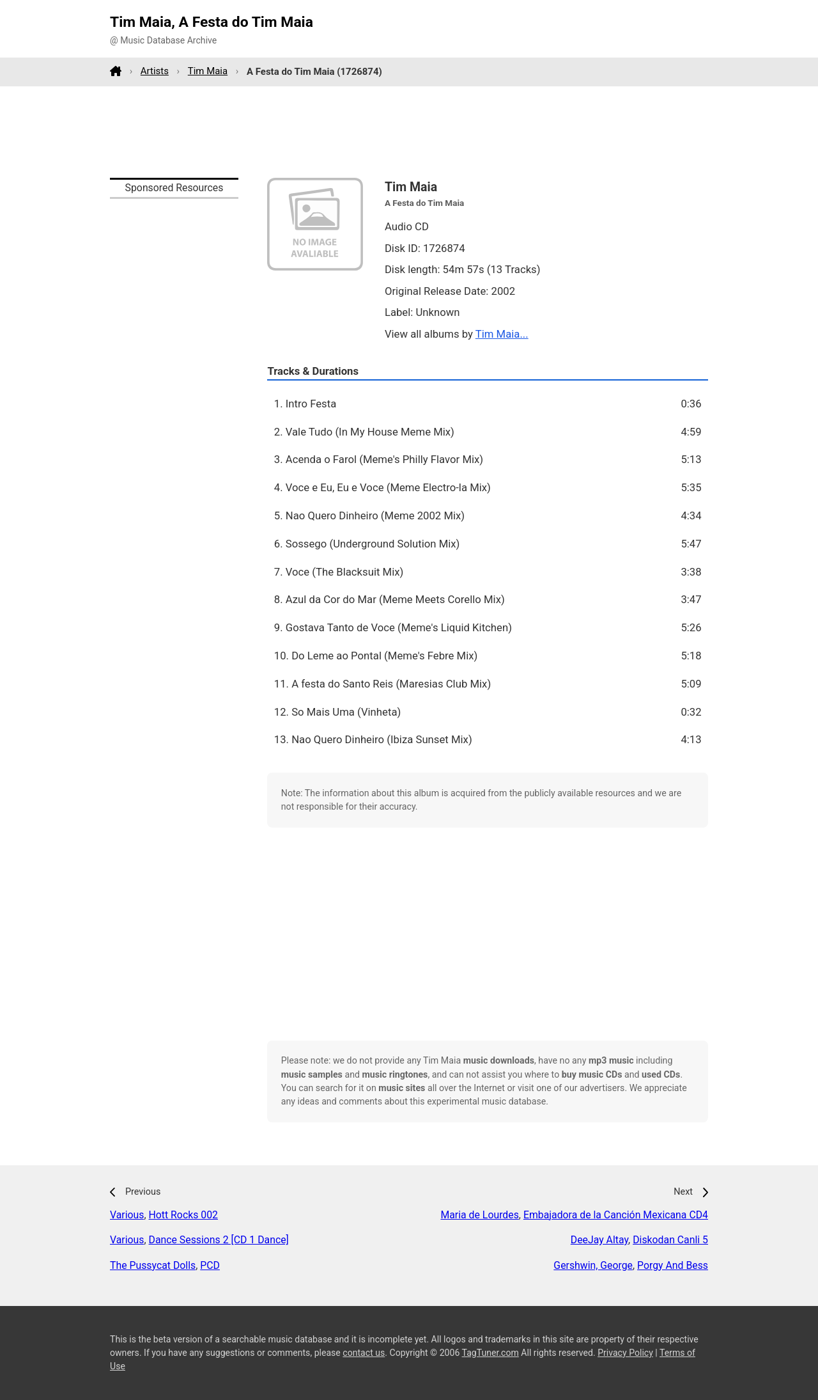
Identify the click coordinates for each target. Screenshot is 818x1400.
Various (127, 1215)
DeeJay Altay (599, 1240)
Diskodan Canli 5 (670, 1240)
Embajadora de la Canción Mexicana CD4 (615, 1215)
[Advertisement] (409, 132)
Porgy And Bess (672, 1265)
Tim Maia (208, 71)
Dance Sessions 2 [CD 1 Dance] (219, 1240)
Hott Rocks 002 (183, 1215)
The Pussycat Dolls (153, 1265)
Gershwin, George (593, 1265)
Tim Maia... (502, 333)
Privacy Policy (625, 1353)
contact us (364, 1353)
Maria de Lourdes (479, 1215)
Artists (155, 71)
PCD (210, 1265)
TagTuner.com (490, 1353)
